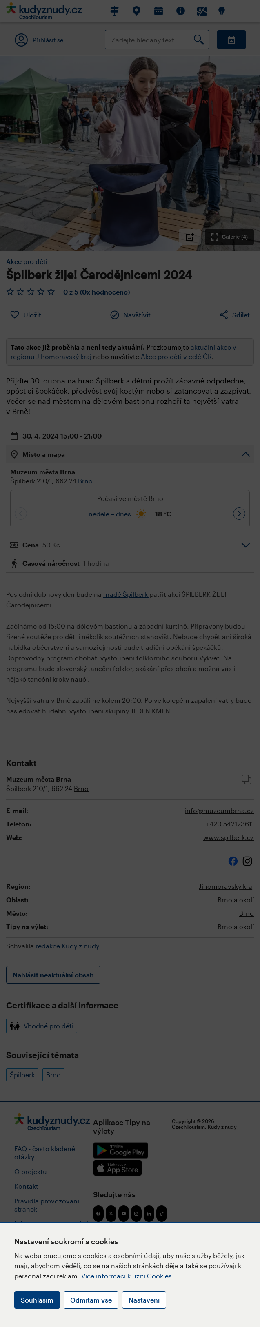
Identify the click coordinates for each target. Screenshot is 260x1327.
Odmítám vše (91, 1300)
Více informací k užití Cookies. (127, 1276)
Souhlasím (37, 1300)
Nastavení (144, 1300)
